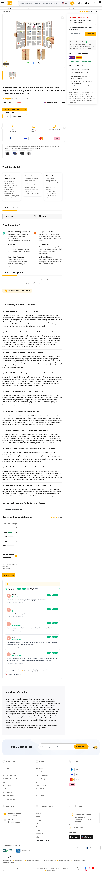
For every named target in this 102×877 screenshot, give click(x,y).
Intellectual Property (9, 779)
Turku (38, 830)
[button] (80, 3)
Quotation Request (9, 775)
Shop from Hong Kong (49, 861)
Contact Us (6, 772)
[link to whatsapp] (28, 63)
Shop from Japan (33, 861)
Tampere (39, 820)
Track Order (6, 786)
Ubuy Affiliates (41, 796)
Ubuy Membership (9, 799)
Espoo (38, 817)
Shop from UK (19, 861)
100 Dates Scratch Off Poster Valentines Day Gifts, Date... (59, 8)
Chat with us (25, 291)
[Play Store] (87, 837)
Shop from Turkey (8, 863)
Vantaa (38, 823)
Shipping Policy (7, 792)
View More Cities (42, 840)
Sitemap (5, 782)
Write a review (9, 575)
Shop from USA (7, 861)
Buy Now (40, 148)
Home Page (6, 8)
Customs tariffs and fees (11, 789)
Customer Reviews (42, 775)
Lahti (37, 837)
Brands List (40, 772)
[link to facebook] (33, 63)
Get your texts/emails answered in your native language (83, 819)
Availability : (6, 103)
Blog (37, 792)
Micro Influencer (8, 796)
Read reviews (55, 589)
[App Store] (75, 837)
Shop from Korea (64, 861)
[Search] (72, 3)
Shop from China (79, 861)
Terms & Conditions (40, 868)
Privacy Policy (54, 868)
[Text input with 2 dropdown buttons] (39, 3)
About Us (5, 769)
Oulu (37, 827)
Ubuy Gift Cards (41, 789)
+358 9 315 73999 (77, 828)
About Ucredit (41, 786)
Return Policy (40, 779)
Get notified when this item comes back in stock (80, 29)
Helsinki (38, 813)
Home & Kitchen (16, 8)
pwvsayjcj (6, 12)
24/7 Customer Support (83, 814)
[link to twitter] (39, 63)
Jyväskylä (39, 834)
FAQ (37, 782)
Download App (41, 769)
